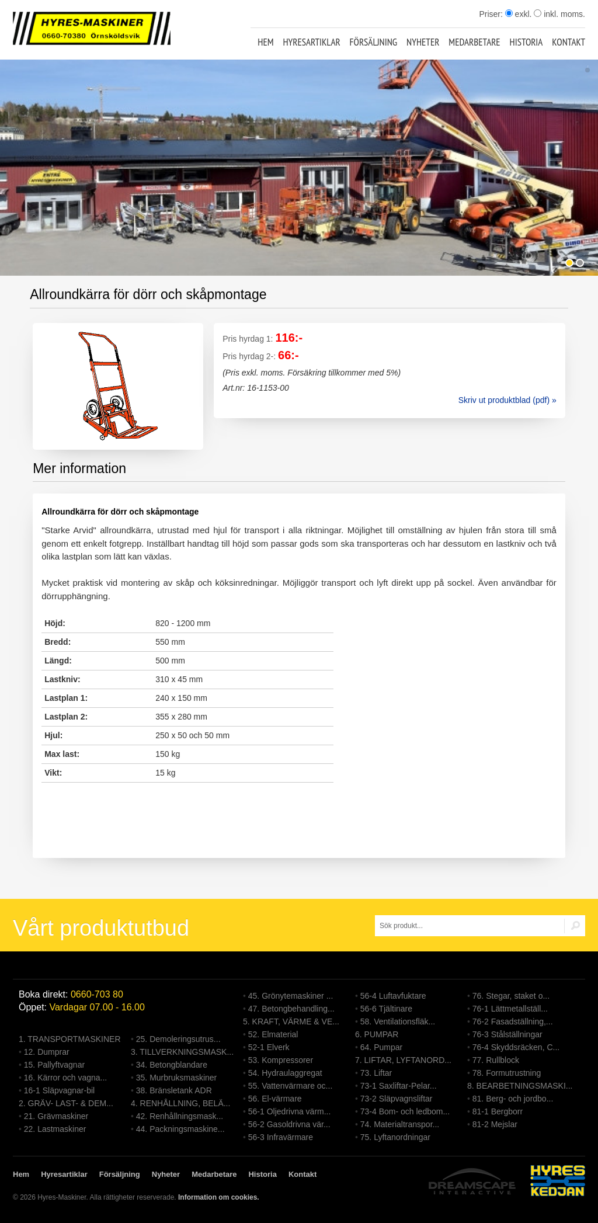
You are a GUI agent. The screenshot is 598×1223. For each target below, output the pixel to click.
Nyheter (422, 42)
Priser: (492, 14)
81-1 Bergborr (497, 1111)
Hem (265, 42)
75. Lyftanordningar (395, 1137)
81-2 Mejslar (494, 1124)
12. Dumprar (46, 1052)
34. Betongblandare (171, 1064)
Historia (526, 42)
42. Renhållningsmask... (179, 1116)
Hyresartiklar (311, 42)
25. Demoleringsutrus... (178, 1039)
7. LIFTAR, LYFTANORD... (403, 1060)
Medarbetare (474, 42)
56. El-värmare (275, 1098)
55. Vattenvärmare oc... (290, 1085)
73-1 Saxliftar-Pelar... (398, 1085)
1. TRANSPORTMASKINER (70, 1039)
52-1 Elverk (269, 1047)
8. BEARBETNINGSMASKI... (520, 1085)
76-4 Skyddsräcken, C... (515, 1047)
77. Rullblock (495, 1060)
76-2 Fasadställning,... (512, 1021)
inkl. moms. (559, 14)
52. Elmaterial (273, 1034)
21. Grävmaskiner (56, 1116)
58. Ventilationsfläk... (397, 1021)
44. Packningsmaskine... (180, 1129)
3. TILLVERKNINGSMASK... (182, 1052)
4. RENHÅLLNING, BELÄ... (180, 1103)
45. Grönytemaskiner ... (290, 995)
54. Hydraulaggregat (285, 1073)
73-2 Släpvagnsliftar (396, 1098)
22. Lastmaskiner (55, 1129)
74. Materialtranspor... (399, 1124)
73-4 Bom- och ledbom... (405, 1111)
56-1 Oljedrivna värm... (289, 1111)
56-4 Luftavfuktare (393, 995)
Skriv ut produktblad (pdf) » (507, 400)
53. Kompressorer (280, 1060)
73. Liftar (376, 1073)
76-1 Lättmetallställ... (510, 1008)
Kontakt (568, 42)
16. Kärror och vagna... (65, 1077)
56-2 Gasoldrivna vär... (289, 1124)
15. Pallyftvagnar (54, 1064)
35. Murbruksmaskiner (176, 1077)
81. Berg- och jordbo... (513, 1098)
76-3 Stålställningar (507, 1034)
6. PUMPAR (376, 1034)
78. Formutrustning (506, 1073)
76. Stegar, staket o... (511, 995)
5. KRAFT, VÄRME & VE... (291, 1021)
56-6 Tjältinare (386, 1008)
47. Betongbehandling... (291, 1008)
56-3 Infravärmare (280, 1137)
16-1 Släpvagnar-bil (59, 1090)
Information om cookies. (218, 1197)
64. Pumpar (381, 1047)
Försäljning (374, 42)
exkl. (518, 14)
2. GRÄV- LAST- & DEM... (66, 1103)
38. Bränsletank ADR (174, 1090)
